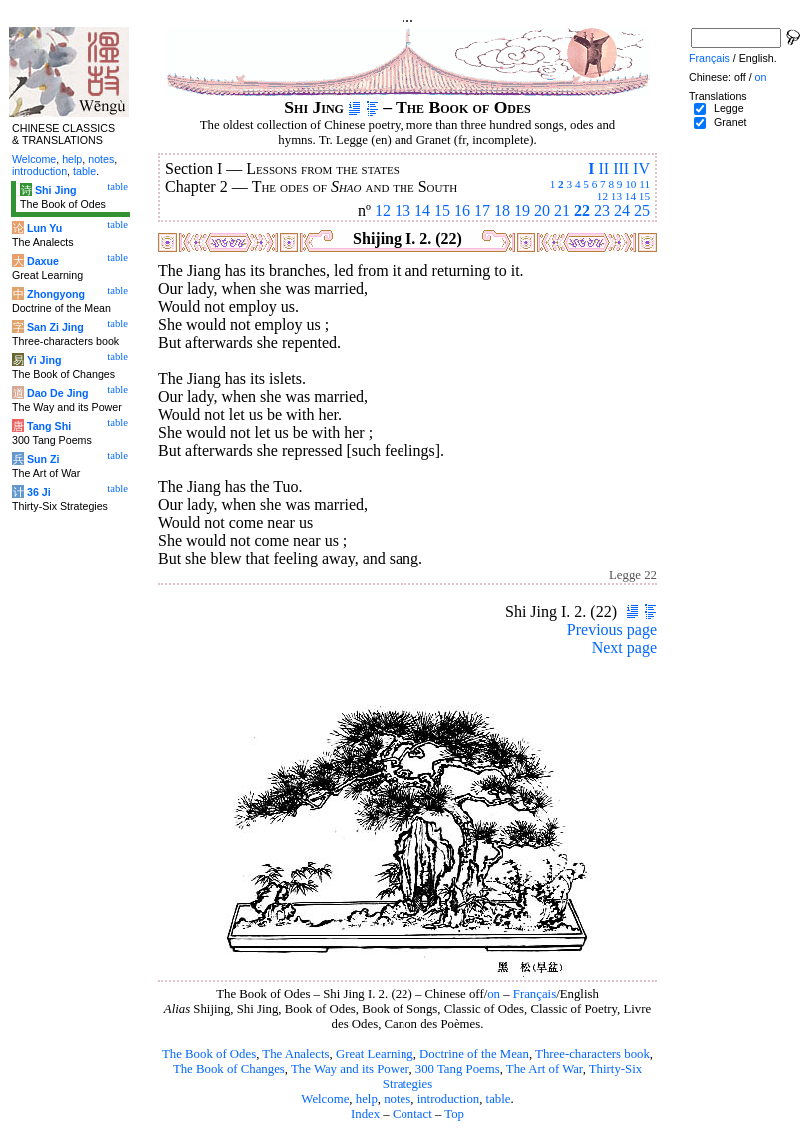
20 (542, 210)
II (603, 168)
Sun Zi (43, 459)
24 (622, 210)
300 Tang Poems (457, 1069)
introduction (448, 1099)
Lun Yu (44, 228)
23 (602, 210)
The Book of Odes (209, 1054)
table (498, 1099)
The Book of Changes (229, 1069)
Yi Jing (44, 360)
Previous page (612, 629)
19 (522, 210)
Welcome (325, 1099)
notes (397, 1099)
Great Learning (374, 1054)
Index (365, 1114)
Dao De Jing (58, 393)
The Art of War (544, 1069)
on (493, 994)
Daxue (43, 261)
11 (644, 184)
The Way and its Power (349, 1069)
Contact (412, 1114)
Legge (729, 108)
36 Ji (39, 492)
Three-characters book (592, 1054)
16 (462, 210)
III (621, 168)
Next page (624, 647)
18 (502, 210)
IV (641, 168)
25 (642, 210)
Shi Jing (55, 190)
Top (454, 1114)
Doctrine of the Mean (474, 1054)
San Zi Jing (55, 327)
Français (534, 994)
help (367, 1099)
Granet (730, 122)
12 (602, 196)
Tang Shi (49, 426)
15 (644, 196)
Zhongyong (56, 294)
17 (482, 210)
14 (630, 196)
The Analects (295, 1054)
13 (616, 196)
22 (582, 210)
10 (630, 184)
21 (562, 210)
